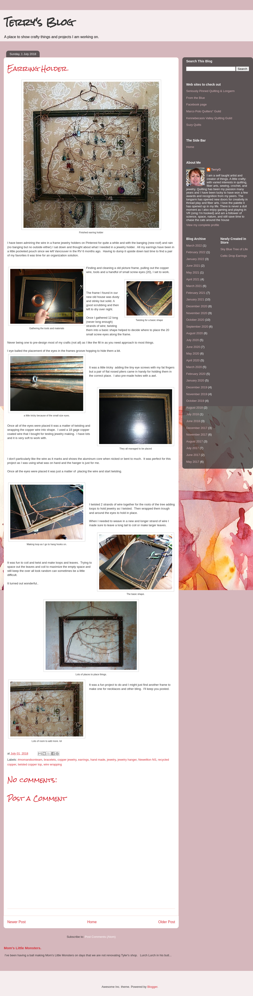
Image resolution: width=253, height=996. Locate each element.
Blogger (152, 986)
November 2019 (196, 394)
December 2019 (196, 387)
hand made (97, 759)
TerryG (216, 169)
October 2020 (195, 319)
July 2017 (192, 448)
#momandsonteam (30, 759)
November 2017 (196, 434)
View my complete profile (202, 225)
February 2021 (196, 292)
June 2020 (193, 347)
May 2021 (192, 272)
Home (92, 922)
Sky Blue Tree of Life (234, 249)
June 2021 (193, 265)
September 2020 (197, 326)
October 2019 (195, 400)
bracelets (50, 759)
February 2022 (196, 252)
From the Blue (195, 98)
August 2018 (194, 407)
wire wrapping (53, 764)
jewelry (111, 759)
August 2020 (194, 333)
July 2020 (192, 340)
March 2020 (194, 367)
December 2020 (196, 306)
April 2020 (193, 360)
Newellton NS (147, 759)
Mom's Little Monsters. (22, 948)
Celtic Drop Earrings (233, 256)
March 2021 (194, 286)
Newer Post (16, 922)
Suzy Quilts (193, 124)
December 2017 (196, 428)
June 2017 (193, 455)
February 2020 (196, 374)
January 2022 (195, 259)
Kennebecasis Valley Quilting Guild (209, 118)
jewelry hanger (127, 759)
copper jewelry (66, 759)
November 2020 (196, 313)
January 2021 (195, 299)
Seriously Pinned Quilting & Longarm (210, 91)
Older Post (166, 922)
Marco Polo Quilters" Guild (203, 111)
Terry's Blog (38, 22)
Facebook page (196, 104)
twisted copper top (30, 764)
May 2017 (192, 461)
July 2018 (192, 414)
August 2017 (194, 441)
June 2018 (193, 421)
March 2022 (194, 245)
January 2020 (195, 380)
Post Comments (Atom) (100, 936)
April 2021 (193, 279)
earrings (83, 759)
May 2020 (192, 353)
